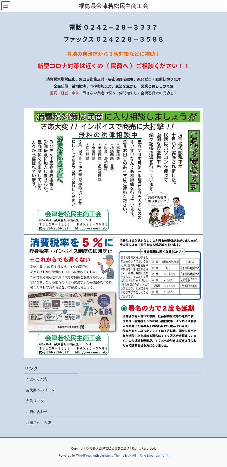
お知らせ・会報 (38, 422)
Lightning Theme (111, 455)
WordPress (84, 455)
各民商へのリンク (40, 389)
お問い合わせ (37, 411)
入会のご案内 (37, 379)
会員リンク (35, 400)
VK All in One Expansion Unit (148, 455)
